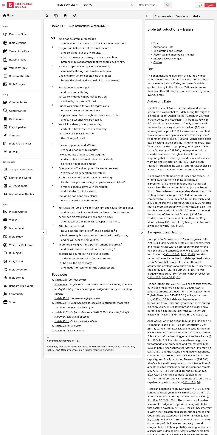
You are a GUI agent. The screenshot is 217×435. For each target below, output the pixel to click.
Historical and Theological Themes (174, 54)
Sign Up (210, 5)
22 (160, 400)
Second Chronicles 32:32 (186, 202)
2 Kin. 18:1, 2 (200, 392)
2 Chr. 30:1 (169, 400)
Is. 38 (155, 419)
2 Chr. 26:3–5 (171, 254)
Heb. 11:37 (175, 225)
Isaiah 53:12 (61, 326)
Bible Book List (67, 4)
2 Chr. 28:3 (174, 371)
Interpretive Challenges (167, 58)
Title (156, 43)
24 (198, 382)
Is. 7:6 (162, 340)
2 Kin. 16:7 (154, 351)
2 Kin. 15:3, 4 (166, 269)
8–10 (183, 254)
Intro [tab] (149, 16)
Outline (157, 62)
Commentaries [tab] (164, 16)
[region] (20, 163)
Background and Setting (168, 51)
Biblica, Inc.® (53, 349)
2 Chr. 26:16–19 (184, 269)
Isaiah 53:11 (61, 302)
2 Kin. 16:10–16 (157, 371)
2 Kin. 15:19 (161, 299)
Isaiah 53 (59, 26)
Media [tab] (196, 16)
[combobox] (108, 5)
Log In (200, 5)
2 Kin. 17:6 (189, 382)
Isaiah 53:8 (60, 279)
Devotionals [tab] (182, 16)
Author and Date (163, 47)
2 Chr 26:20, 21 (171, 277)
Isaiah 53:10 (61, 298)
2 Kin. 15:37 (166, 307)
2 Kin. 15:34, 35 (181, 314)
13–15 (191, 254)
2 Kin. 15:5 (154, 277)
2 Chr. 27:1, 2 (198, 314)
